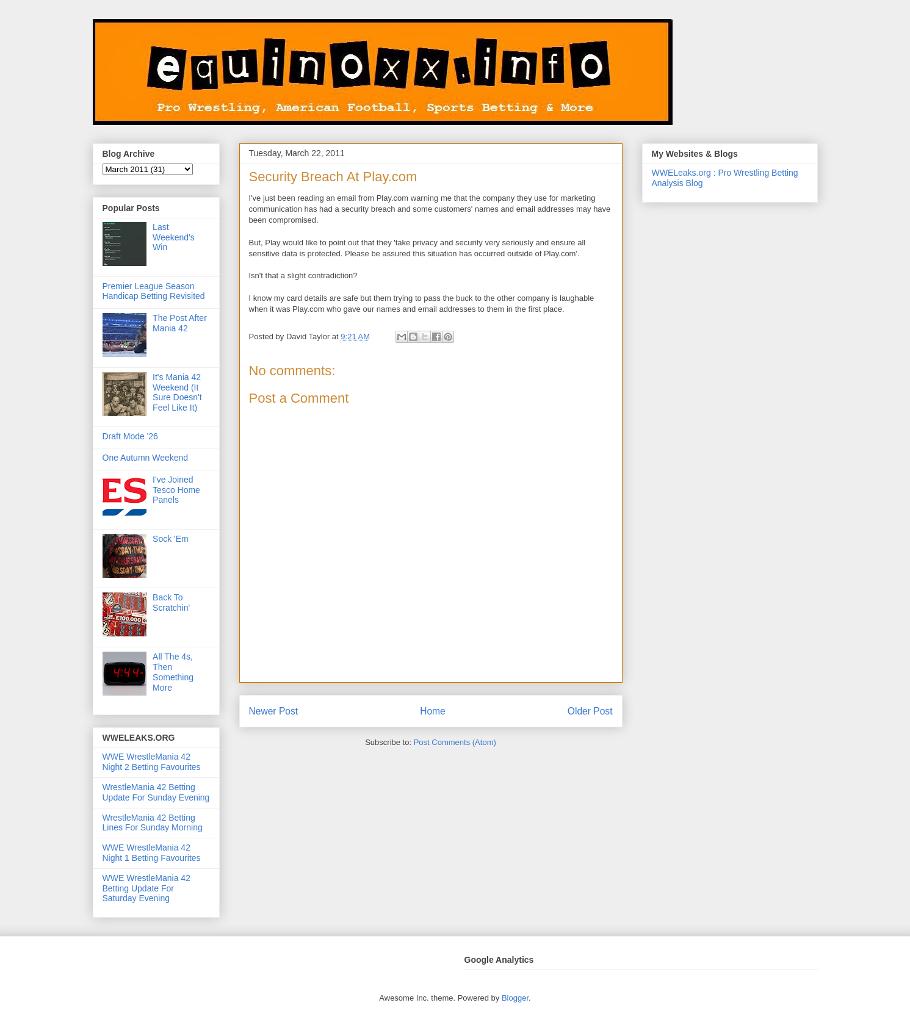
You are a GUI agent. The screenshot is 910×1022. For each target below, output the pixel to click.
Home (433, 711)
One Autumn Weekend (146, 457)
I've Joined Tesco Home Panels (176, 490)
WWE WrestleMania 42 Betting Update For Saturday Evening (146, 888)
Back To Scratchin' (171, 602)
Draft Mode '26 (130, 436)
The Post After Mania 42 (180, 323)
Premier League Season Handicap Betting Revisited (154, 291)
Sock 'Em (171, 539)
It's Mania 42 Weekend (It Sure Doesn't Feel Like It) (177, 392)
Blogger (515, 997)
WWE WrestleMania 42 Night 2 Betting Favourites (152, 762)
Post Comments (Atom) (455, 742)
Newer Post (273, 711)
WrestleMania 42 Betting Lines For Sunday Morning (153, 823)
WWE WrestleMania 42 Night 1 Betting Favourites (152, 853)
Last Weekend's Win (174, 237)
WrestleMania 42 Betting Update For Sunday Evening (156, 792)
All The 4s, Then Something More (173, 672)
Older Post (590, 711)
